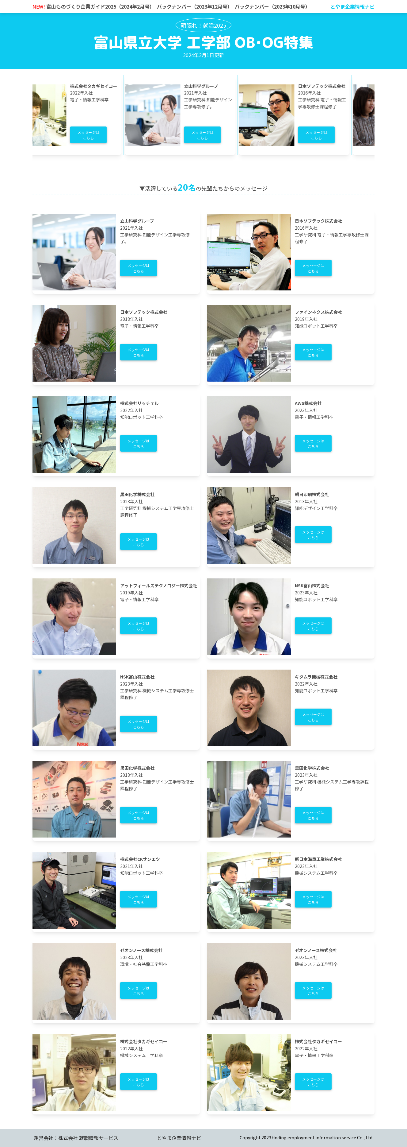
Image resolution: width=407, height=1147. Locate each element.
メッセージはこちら (95, 135)
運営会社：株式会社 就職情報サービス (76, 1137)
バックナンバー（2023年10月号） (272, 6)
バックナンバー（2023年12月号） (193, 6)
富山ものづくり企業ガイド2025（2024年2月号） (99, 6)
